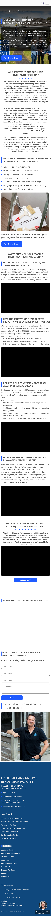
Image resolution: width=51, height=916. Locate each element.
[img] (43, 905)
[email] (25, 666)
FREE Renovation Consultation (42, 912)
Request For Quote (8, 870)
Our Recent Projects (8, 838)
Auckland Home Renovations (12, 818)
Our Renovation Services (10, 835)
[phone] (25, 680)
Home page (5, 11)
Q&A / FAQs (5, 867)
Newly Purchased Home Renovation (14, 822)
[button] (48, 3)
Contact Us (5, 877)
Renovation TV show (9, 863)
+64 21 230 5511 (11, 893)
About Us (4, 873)
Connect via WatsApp (13, 897)
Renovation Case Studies (10, 853)
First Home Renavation (9, 832)
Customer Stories (7, 850)
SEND (12, 698)
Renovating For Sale (8, 825)
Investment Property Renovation (13, 828)
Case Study (5, 860)
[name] (25, 673)
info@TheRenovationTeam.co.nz (17, 890)
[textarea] (25, 689)
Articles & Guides (7, 857)
